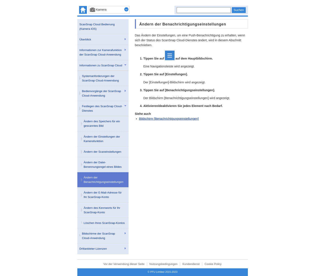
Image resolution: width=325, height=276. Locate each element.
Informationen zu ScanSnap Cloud (100, 65)
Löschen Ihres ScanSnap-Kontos (104, 223)
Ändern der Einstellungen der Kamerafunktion (102, 139)
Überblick (85, 39)
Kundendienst (191, 264)
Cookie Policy (213, 264)
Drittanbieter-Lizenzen (93, 248)
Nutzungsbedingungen (163, 264)
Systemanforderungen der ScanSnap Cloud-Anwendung (100, 78)
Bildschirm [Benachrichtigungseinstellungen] (169, 118)
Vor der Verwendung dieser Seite (123, 264)
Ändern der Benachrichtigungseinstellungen (103, 180)
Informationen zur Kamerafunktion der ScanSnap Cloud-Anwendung (100, 52)
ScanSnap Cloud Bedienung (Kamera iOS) (97, 26)
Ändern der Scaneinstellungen (102, 151)
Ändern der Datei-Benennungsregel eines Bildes (103, 164)
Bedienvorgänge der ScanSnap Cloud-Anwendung (101, 93)
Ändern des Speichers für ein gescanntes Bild (102, 123)
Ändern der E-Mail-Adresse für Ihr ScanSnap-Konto (103, 195)
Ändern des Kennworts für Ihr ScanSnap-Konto (102, 210)
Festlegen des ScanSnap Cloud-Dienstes (102, 108)
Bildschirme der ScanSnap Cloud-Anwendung (98, 236)
